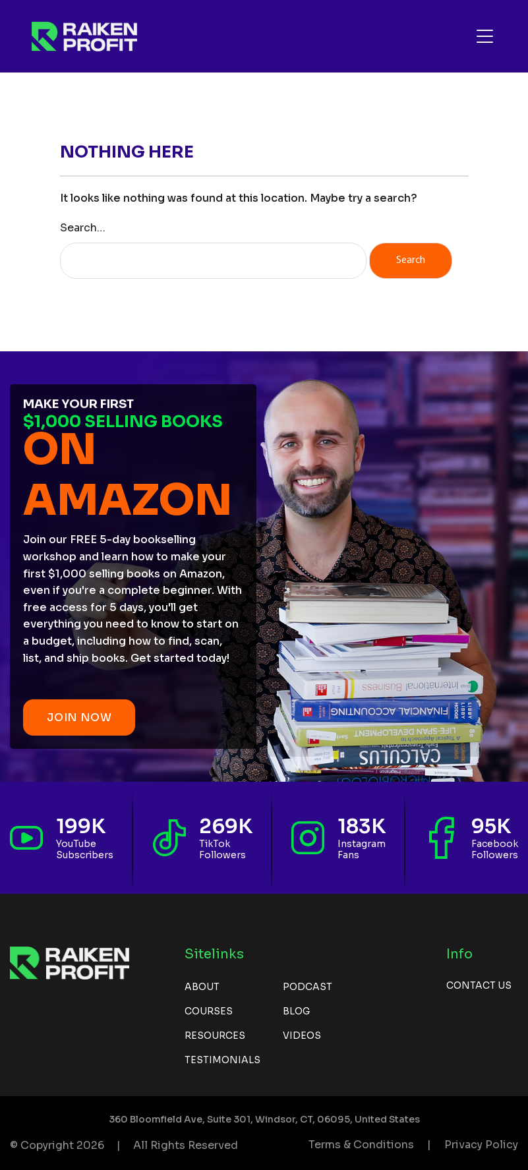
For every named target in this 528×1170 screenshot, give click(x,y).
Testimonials (222, 1060)
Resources (215, 1035)
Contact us (479, 985)
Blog (296, 1011)
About (202, 987)
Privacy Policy (481, 1145)
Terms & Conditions (361, 1145)
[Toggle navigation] (485, 36)
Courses (209, 1011)
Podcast (307, 987)
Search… (82, 228)
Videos (302, 1035)
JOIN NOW (79, 717)
